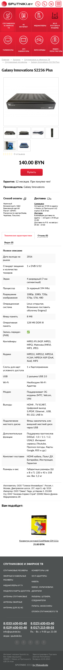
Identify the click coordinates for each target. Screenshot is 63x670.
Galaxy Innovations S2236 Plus (45, 62)
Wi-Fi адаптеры (39, 576)
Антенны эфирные (12, 602)
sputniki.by (16, 636)
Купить (31, 172)
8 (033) (15, 623)
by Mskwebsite (40, 665)
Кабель (35, 582)
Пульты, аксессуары (42, 606)
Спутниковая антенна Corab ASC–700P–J (25, 541)
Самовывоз (39, 204)
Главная (5, 59)
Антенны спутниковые (15, 597)
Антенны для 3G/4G (13, 608)
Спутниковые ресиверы (16, 62)
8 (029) (15, 627)
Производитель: (13, 187)
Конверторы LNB (40, 570)
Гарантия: (9, 181)
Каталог (16, 59)
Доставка (38, 213)
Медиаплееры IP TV (13, 585)
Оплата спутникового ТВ (45, 611)
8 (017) (42, 627)
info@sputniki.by (11, 632)
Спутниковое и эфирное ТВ (37, 59)
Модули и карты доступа (16, 591)
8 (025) (42, 623)
